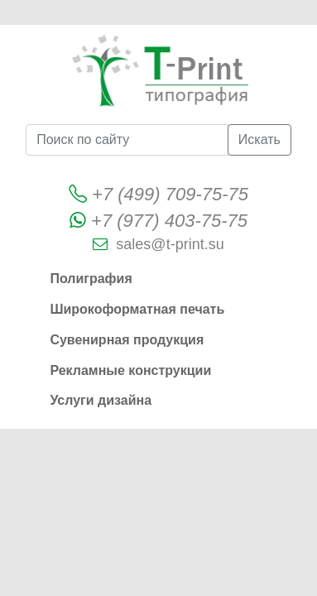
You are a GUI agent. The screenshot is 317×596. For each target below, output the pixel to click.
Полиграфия (91, 279)
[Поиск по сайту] (127, 140)
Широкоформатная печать (137, 309)
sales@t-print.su (169, 244)
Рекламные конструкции (130, 370)
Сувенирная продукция (127, 340)
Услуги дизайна (100, 400)
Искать (259, 139)
